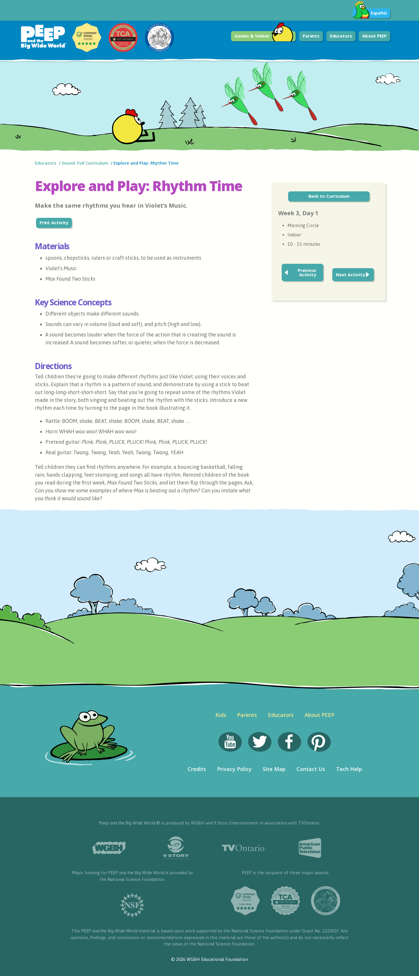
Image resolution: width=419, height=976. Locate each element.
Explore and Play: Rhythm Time (146, 163)
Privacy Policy (234, 768)
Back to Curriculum (328, 196)
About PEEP (374, 36)
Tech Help (349, 768)
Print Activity (54, 222)
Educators (341, 36)
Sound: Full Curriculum (85, 163)
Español (370, 13)
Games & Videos (264, 36)
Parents (311, 36)
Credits (197, 768)
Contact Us (311, 768)
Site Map (274, 768)
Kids (220, 714)
